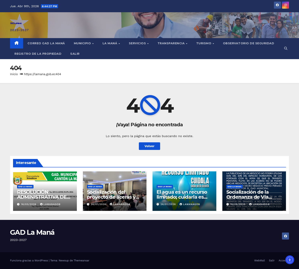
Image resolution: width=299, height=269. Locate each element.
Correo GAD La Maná (46, 43)
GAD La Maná (15, 23)
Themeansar (81, 260)
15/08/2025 (238, 204)
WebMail (259, 260)
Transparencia (172, 43)
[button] (285, 48)
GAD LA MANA (25, 186)
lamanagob (50, 204)
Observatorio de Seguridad (248, 43)
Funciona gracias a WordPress (29, 260)
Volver (149, 146)
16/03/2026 (29, 204)
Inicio (14, 74)
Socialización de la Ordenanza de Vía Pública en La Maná (249, 197)
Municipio (83, 43)
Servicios (138, 43)
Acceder (284, 260)
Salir (75, 54)
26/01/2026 (99, 204)
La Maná (110, 43)
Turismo (204, 43)
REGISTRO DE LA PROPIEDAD (37, 54)
